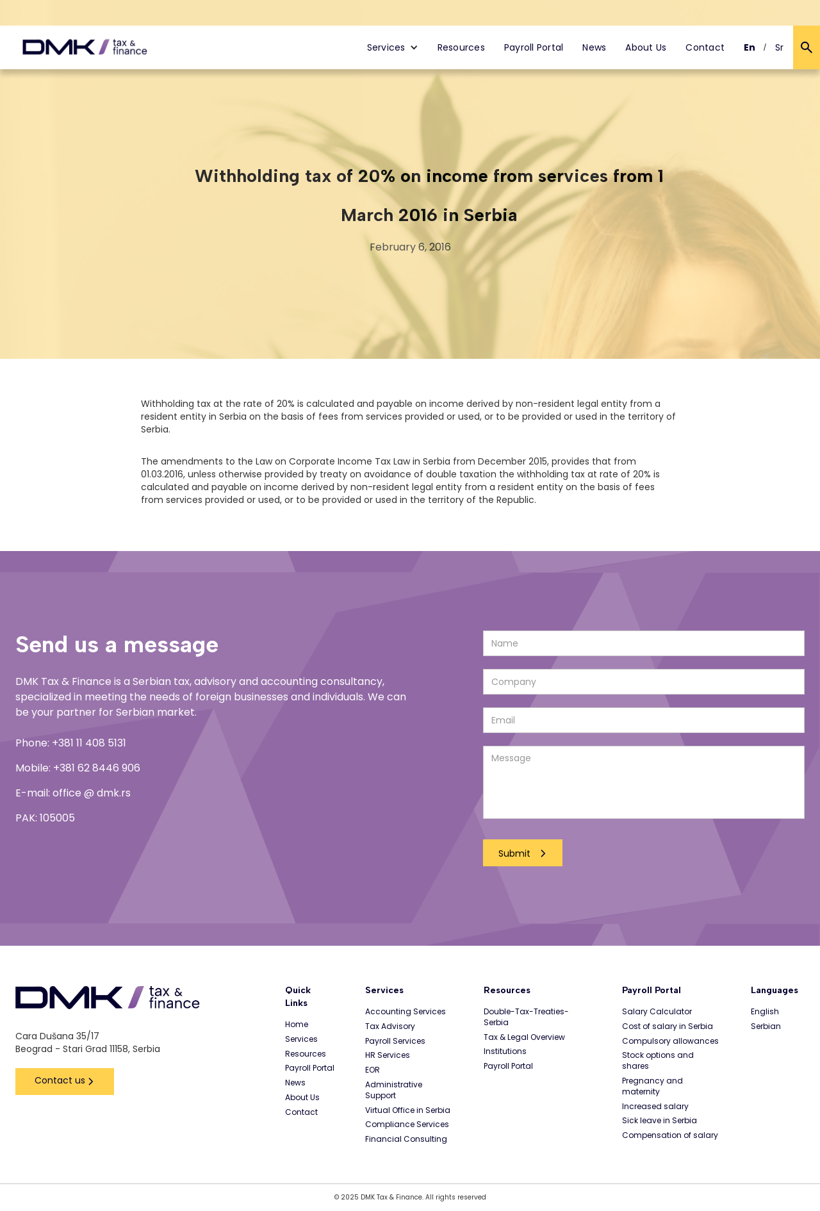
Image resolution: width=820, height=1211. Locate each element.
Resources (461, 47)
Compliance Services (407, 1124)
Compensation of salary (670, 1135)
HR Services (387, 1055)
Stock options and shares (658, 1060)
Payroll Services (395, 1041)
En (750, 47)
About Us (645, 47)
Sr (779, 47)
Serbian (766, 1026)
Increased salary (655, 1106)
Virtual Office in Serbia (407, 1110)
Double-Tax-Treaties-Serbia (526, 1017)
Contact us (60, 1080)
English (765, 1012)
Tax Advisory (390, 1026)
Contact (705, 47)
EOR (372, 1070)
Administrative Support (393, 1090)
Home (296, 1024)
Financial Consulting (406, 1139)
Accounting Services (405, 1012)
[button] (393, 47)
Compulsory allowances (670, 1041)
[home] (85, 47)
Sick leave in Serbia (659, 1121)
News (594, 47)
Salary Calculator (657, 1012)
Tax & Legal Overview (524, 1037)
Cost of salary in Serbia (667, 1026)
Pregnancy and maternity (652, 1086)
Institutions (505, 1051)
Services (301, 1039)
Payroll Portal (534, 47)
